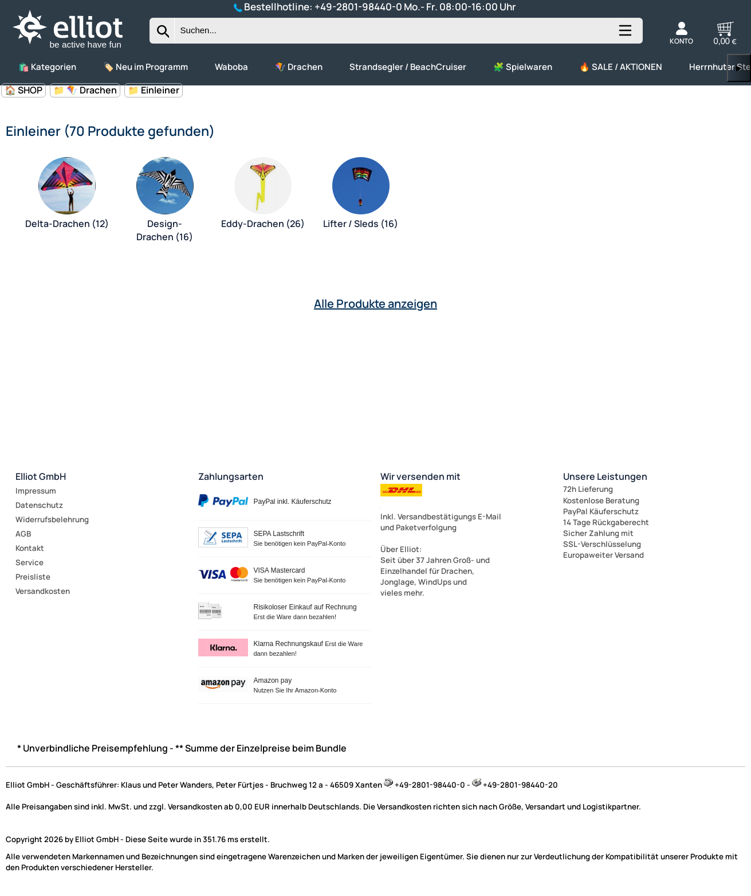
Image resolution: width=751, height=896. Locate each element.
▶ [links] (739, 68)
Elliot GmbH (40, 476)
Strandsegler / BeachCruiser (407, 67)
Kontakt (29, 548)
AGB (23, 534)
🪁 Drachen (299, 67)
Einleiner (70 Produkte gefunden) (110, 131)
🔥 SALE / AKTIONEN (620, 67)
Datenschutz (39, 505)
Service (29, 562)
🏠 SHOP (23, 90)
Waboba (231, 67)
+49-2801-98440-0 (358, 6)
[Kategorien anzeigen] (624, 35)
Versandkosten (42, 591)
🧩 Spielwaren (522, 67)
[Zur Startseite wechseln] (77, 48)
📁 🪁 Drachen (85, 90)
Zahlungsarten (231, 476)
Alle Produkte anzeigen (375, 303)
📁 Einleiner (153, 90)
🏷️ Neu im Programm (145, 67)
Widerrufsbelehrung (52, 519)
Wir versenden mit (420, 476)
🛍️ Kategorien (47, 67)
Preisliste (32, 577)
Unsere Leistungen (605, 476)
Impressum (35, 491)
